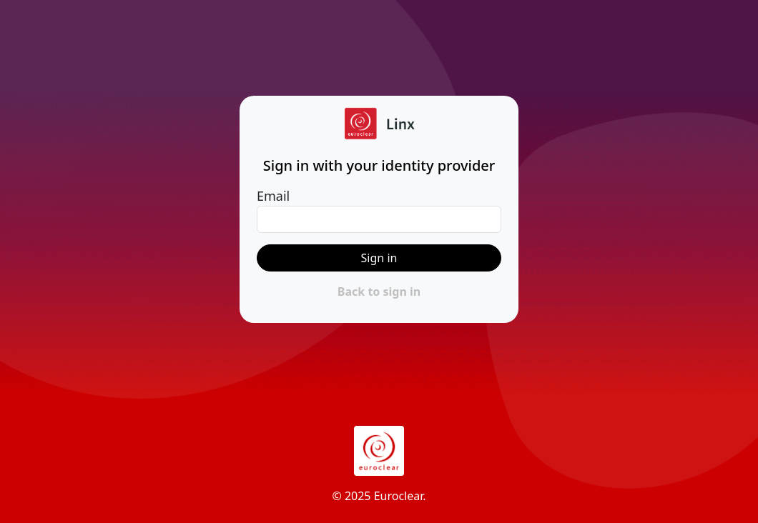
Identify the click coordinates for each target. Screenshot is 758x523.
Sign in (379, 258)
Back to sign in (379, 291)
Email (273, 195)
